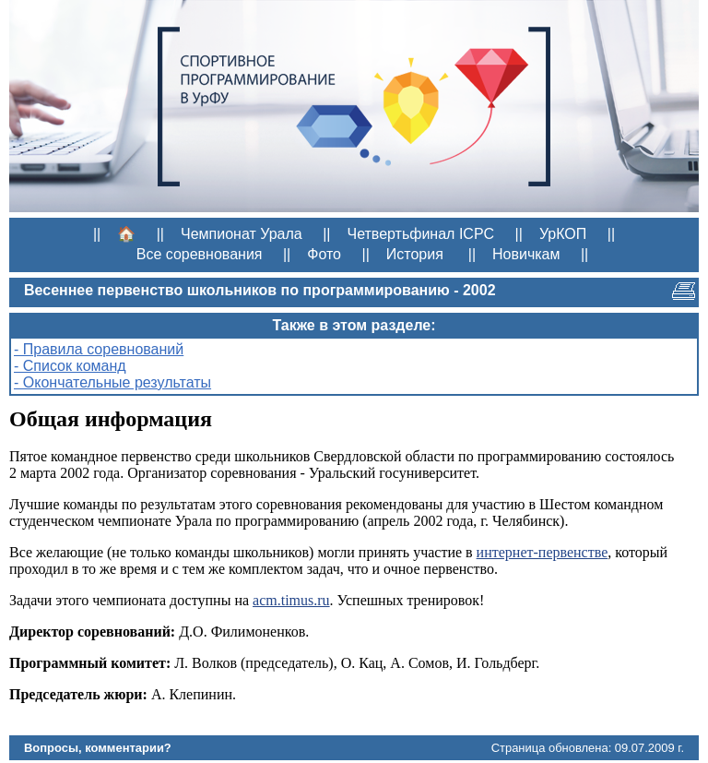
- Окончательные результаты (112, 382)
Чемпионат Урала (241, 234)
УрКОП (562, 234)
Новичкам (526, 254)
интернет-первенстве (542, 552)
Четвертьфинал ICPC (420, 234)
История (414, 254)
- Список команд (70, 366)
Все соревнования (199, 254)
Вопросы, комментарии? (97, 748)
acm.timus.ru (291, 600)
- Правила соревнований (98, 349)
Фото (324, 254)
